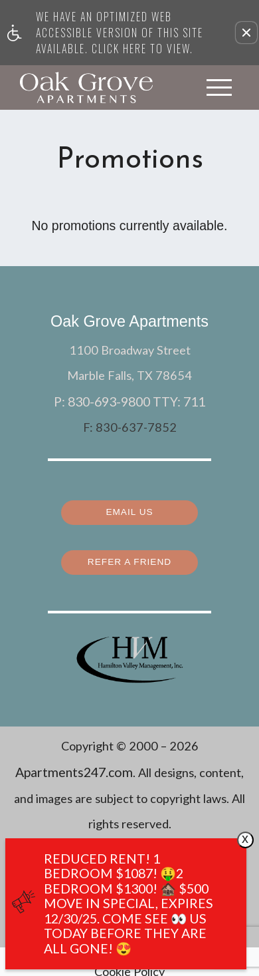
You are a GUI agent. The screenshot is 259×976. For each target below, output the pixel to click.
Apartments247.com (74, 766)
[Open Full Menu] (219, 87)
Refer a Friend (130, 557)
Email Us (129, 508)
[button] (246, 32)
